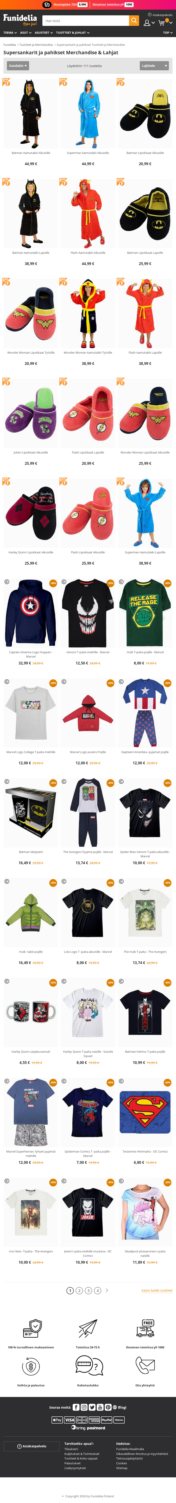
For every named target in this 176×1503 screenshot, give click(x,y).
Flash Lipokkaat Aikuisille (88, 552)
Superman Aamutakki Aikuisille (88, 153)
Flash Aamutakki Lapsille (145, 352)
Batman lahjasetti (31, 852)
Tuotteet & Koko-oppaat (81, 1458)
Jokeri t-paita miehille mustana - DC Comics (88, 1253)
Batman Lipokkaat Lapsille (145, 253)
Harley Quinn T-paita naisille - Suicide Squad (88, 1053)
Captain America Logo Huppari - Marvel (30, 654)
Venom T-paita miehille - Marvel (87, 652)
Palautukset (72, 1463)
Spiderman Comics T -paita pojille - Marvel (88, 1153)
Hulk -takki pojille (31, 952)
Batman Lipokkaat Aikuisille (145, 153)
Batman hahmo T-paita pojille (145, 1051)
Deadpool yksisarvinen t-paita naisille (145, 1253)
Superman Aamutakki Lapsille (145, 552)
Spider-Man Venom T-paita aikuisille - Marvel (145, 854)
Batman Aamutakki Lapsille (30, 253)
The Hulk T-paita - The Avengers (145, 952)
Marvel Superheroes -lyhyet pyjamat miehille (31, 1153)
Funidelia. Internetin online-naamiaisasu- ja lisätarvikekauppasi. (20, 20)
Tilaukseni (71, 1449)
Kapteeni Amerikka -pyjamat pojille (145, 752)
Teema (8, 32)
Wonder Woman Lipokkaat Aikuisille (145, 452)
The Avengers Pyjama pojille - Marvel (88, 852)
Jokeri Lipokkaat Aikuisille (31, 452)
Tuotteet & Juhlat (71, 32)
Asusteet (42, 32)
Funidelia (9, 45)
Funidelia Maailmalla (130, 1449)
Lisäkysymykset (75, 1468)
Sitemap (121, 1468)
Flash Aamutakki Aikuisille (88, 253)
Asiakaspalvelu (31, 1446)
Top (166, 32)
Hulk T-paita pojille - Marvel (145, 652)
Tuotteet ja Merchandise (36, 45)
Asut (24, 32)
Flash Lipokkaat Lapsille (88, 452)
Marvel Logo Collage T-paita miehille (30, 752)
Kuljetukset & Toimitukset (81, 1454)
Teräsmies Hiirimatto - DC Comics (145, 1151)
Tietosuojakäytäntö (129, 1458)
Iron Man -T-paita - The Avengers (31, 1251)
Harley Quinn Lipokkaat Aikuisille (30, 552)
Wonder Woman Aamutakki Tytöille (88, 352)
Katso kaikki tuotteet (157, 1290)
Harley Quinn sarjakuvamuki (30, 1051)
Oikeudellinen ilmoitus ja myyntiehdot (142, 1454)
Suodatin (16, 65)
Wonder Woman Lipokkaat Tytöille (31, 352)
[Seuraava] (106, 1290)
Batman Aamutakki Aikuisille (31, 153)
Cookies (121, 1463)
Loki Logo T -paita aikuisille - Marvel (88, 952)
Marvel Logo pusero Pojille (88, 752)
